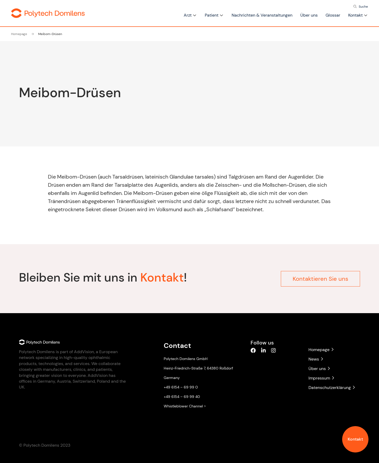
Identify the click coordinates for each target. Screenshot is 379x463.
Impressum (321, 378)
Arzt (188, 15)
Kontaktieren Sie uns (320, 278)
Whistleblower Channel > (185, 406)
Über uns (309, 15)
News (315, 359)
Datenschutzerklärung (331, 387)
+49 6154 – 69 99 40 (182, 396)
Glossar (333, 15)
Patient (211, 15)
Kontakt (355, 439)
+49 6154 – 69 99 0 (181, 387)
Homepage (19, 34)
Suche (363, 6)
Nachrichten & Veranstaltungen (262, 15)
